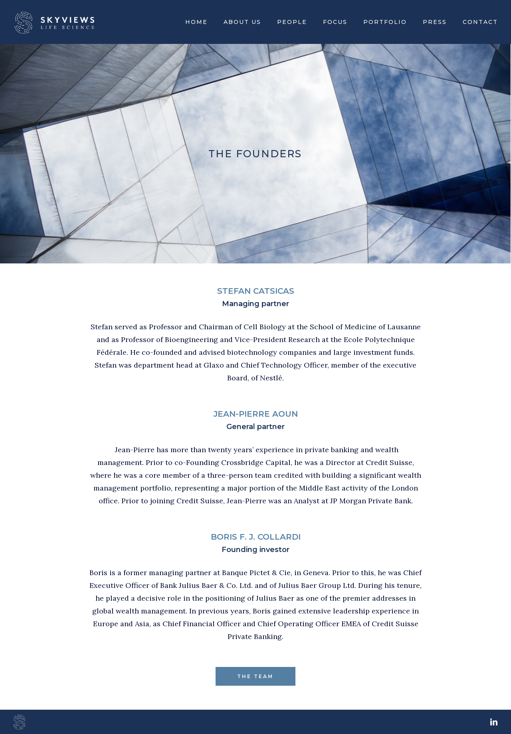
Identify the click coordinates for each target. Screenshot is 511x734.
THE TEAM (255, 676)
